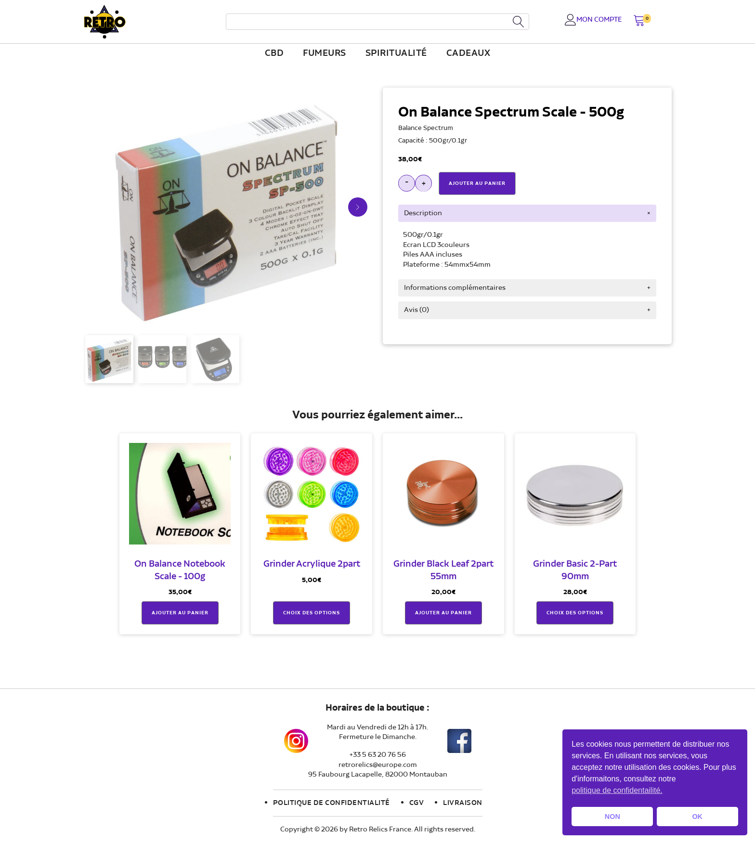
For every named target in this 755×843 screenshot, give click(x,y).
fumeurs (324, 53)
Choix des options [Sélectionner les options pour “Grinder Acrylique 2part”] (311, 613)
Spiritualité (396, 53)
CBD (274, 53)
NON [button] (612, 816)
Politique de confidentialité (331, 803)
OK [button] (697, 816)
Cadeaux (468, 53)
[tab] (527, 213)
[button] (639, 21)
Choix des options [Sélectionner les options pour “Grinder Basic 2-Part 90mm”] (575, 613)
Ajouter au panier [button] (180, 613)
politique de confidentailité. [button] (617, 790)
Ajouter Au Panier (477, 183)
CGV (416, 803)
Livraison (462, 803)
